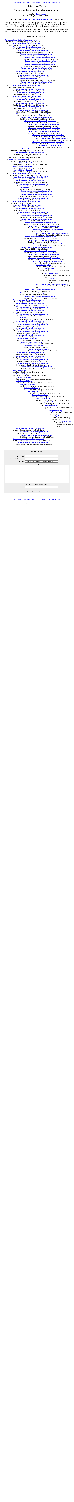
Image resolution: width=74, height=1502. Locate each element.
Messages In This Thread (37, 36)
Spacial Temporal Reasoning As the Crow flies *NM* (30, 177)
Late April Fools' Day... (20, 374)
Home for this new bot (20, 370)
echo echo (23, 317)
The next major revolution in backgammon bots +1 (33, 314)
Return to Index (36, 2)
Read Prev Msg (46, 2)
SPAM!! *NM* (25, 187)
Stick (42, 506)
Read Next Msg (56, 2)
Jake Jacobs (41, 14)
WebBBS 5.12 (50, 506)
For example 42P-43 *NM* (29, 78)
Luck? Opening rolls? (43, 265)
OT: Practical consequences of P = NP (48, 145)
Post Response (26, 2)
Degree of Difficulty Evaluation (19, 159)
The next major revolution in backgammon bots (37, 19)
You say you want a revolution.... (27, 338)
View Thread (17, 2)
